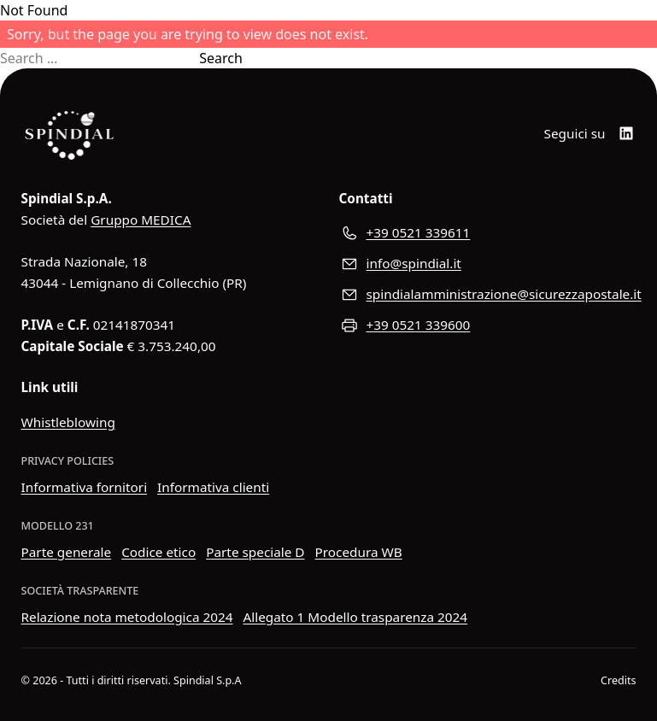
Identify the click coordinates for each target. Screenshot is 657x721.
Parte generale (66, 551)
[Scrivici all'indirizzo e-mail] (487, 264)
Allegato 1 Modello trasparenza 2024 (355, 616)
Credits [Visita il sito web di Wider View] (618, 680)
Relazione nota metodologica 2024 (127, 616)
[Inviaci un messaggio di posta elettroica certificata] (487, 294)
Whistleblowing (68, 422)
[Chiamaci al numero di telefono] (487, 233)
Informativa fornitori (84, 486)
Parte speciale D (255, 551)
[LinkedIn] (626, 133)
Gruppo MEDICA (141, 219)
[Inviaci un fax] (487, 325)
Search (221, 58)
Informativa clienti (213, 486)
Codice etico (158, 551)
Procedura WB (358, 551)
